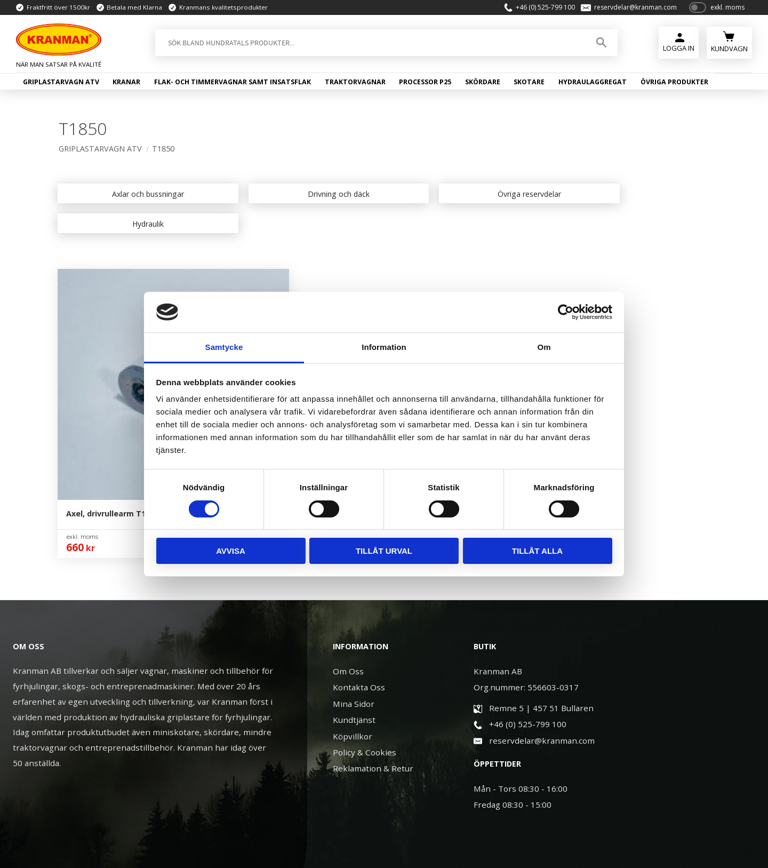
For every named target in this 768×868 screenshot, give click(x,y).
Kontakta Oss (359, 582)
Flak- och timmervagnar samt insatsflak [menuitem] (232, 84)
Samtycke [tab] (224, 347)
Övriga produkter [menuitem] (674, 84)
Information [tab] (384, 347)
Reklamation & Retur (373, 663)
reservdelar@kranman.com (631, 8)
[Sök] (599, 44)
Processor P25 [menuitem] (425, 84)
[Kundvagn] (729, 43)
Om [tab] (543, 347)
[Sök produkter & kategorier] (368, 44)
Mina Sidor (353, 599)
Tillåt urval (384, 550)
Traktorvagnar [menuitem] (355, 84)
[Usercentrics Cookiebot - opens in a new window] (565, 312)
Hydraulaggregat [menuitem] (592, 84)
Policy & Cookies (364, 647)
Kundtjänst (354, 615)
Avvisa (230, 550)
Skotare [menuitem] (529, 84)
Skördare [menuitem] (482, 84)
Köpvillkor (352, 631)
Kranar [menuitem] (126, 84)
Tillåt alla (537, 550)
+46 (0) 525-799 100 (541, 8)
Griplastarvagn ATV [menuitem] (61, 84)
